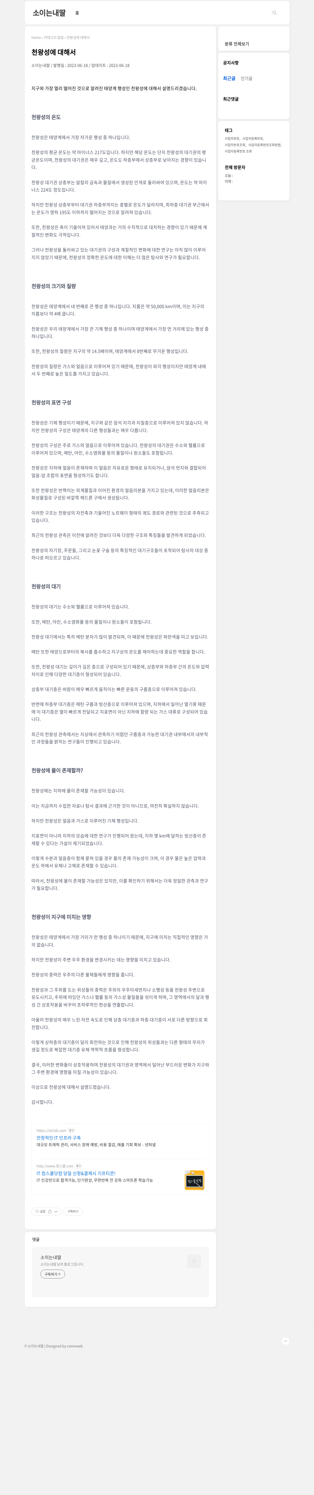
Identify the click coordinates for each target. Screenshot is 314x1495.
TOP (285, 1410)
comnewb (75, 1414)
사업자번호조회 (235, 144)
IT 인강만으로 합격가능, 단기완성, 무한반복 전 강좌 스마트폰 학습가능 (95, 1248)
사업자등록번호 (252, 138)
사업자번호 (232, 138)
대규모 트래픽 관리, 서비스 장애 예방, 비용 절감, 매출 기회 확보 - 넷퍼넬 (96, 1213)
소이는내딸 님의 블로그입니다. (62, 1332)
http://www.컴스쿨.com (55, 1234)
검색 (274, 12)
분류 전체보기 (237, 44)
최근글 (229, 78)
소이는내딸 (49, 12)
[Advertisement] (120, 1152)
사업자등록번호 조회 (238, 151)
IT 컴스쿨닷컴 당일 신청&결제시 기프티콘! (76, 1242)
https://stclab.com (51, 1199)
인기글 (246, 78)
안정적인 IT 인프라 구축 (59, 1206)
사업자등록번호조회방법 (264, 144)
